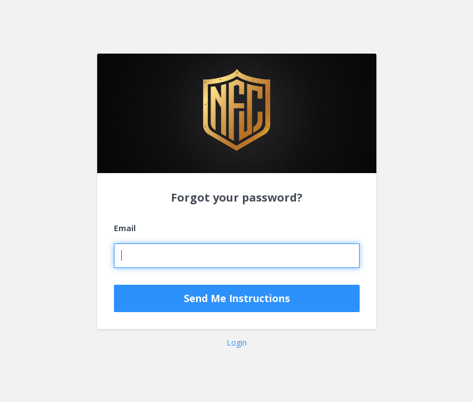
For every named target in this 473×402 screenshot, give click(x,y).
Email (125, 228)
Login (237, 342)
